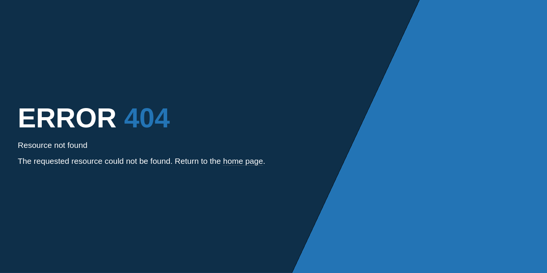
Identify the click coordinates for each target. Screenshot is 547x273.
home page (243, 161)
